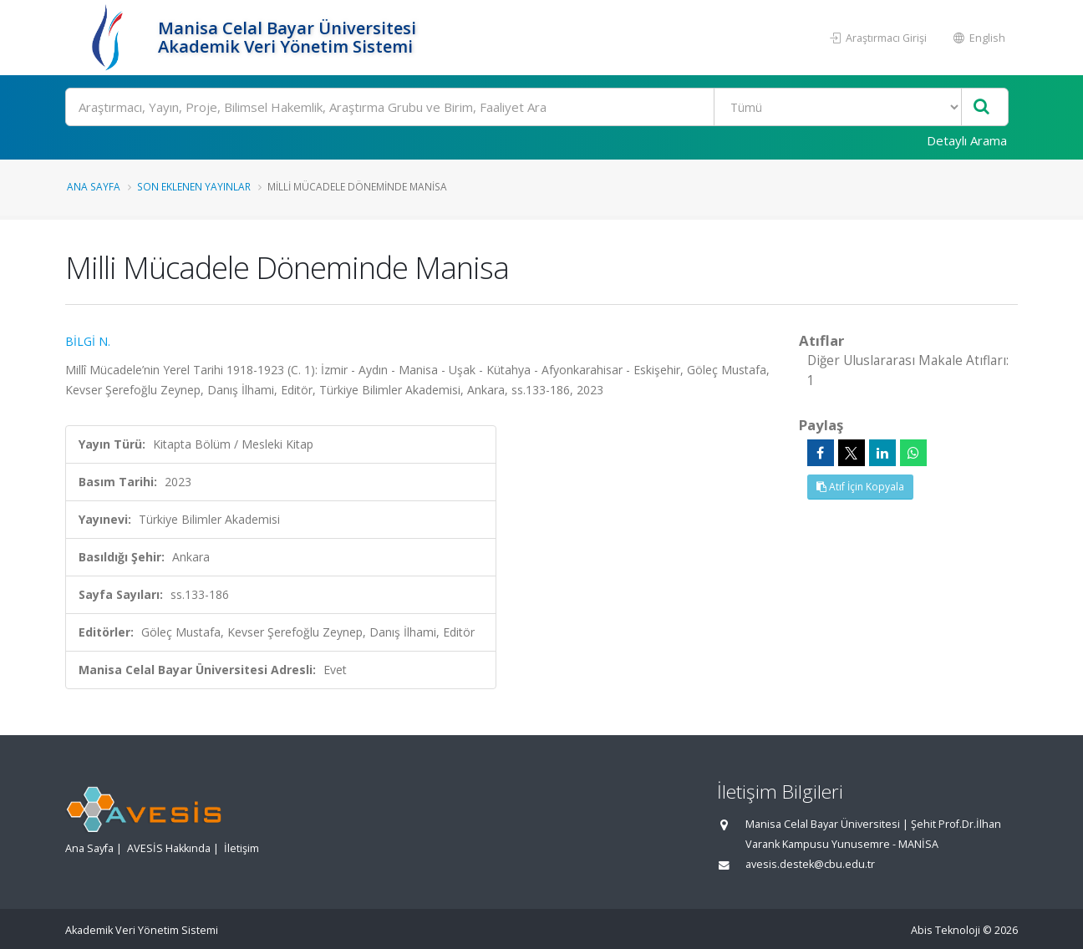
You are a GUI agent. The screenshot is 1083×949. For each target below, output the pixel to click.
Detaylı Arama (967, 140)
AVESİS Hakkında (169, 848)
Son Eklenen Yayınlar (194, 186)
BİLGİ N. (87, 341)
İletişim (241, 848)
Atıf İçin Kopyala (860, 487)
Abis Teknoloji (945, 930)
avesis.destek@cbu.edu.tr (810, 864)
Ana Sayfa (93, 186)
